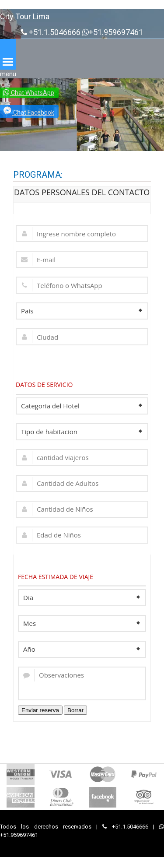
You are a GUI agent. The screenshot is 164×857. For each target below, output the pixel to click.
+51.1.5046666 (50, 32)
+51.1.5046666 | (130, 826)
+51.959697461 (112, 32)
